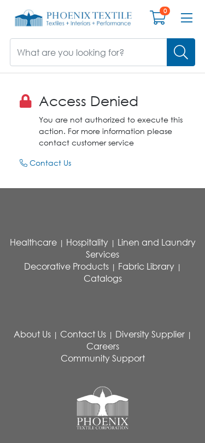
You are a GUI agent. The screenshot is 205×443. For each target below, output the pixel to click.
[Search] (181, 52)
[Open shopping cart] (158, 20)
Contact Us (45, 162)
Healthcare (33, 242)
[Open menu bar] (187, 18)
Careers (102, 346)
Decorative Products (66, 266)
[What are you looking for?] (88, 52)
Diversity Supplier (150, 334)
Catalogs (103, 278)
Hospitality (87, 242)
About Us (32, 334)
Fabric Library (146, 266)
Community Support (103, 358)
